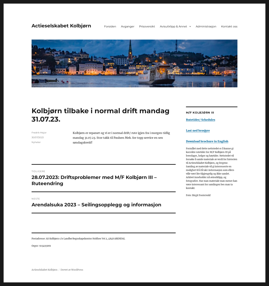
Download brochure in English (207, 141)
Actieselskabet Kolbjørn (61, 26)
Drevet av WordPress (72, 269)
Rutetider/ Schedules (200, 119)
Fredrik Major (39, 132)
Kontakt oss (229, 26)
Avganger (127, 26)
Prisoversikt (147, 26)
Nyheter (36, 142)
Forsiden (110, 26)
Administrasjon (206, 26)
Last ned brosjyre (198, 130)
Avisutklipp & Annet (173, 26)
